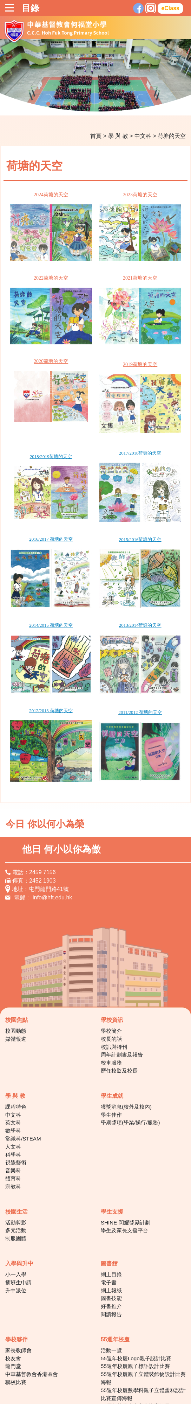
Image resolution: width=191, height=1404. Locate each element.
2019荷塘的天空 (113, 340)
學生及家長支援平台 (124, 1143)
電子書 (109, 1195)
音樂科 (13, 1083)
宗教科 (13, 1099)
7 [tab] (111, 103)
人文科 (13, 1059)
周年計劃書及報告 (122, 967)
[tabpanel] (95, 77)
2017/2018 (102, 417)
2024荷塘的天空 (42, 194)
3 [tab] (69, 103)
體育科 (13, 1091)
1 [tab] (48, 103)
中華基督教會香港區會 (31, 1286)
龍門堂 (13, 1279)
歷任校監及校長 (119, 983)
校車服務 (111, 975)
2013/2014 (102, 563)
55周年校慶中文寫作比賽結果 (135, 1318)
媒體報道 (15, 951)
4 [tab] (79, 103)
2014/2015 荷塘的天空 (42, 563)
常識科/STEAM (23, 1051)
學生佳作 (111, 1027)
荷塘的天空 (172, 136)
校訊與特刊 (114, 959)
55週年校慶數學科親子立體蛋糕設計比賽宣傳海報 (143, 1306)
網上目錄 (111, 1186)
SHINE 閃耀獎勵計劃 (125, 1135)
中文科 (142, 136)
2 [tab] (58, 103)
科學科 (13, 1067)
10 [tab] (142, 103)
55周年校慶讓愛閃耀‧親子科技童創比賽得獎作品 (141, 1330)
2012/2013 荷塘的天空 (42, 636)
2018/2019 (30, 420)
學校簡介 (111, 943)
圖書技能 (111, 1211)
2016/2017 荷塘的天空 (42, 490)
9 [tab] (132, 103)
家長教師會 (18, 1262)
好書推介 (111, 1218)
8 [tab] (121, 103)
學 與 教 (118, 136)
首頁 (95, 136)
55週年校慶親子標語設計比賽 (135, 1279)
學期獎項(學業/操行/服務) (130, 1035)
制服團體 (15, 1150)
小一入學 (15, 1186)
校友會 (13, 1270)
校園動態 (15, 943)
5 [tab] (90, 103)
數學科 (13, 1043)
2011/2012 (102, 637)
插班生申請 (18, 1195)
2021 (113, 265)
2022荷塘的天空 (42, 265)
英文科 (13, 1035)
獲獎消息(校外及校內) (126, 1019)
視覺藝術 (15, 1075)
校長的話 (111, 951)
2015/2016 (102, 490)
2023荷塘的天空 (113, 194)
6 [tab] (100, 103)
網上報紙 (111, 1203)
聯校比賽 (15, 1294)
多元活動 (15, 1143)
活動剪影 (15, 1135)
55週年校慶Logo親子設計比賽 (136, 1270)
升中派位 (15, 1203)
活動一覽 (111, 1262)
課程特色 (15, 1019)
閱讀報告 (111, 1226)
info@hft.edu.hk (52, 810)
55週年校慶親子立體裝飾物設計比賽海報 (143, 1290)
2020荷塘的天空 (42, 336)
